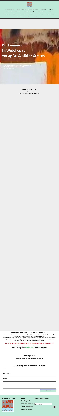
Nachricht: (5, 382)
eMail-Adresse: (6, 373)
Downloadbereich (29, 347)
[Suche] (43, 404)
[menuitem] (9, 9)
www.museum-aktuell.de (40, 346)
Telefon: (5, 378)
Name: (4, 369)
